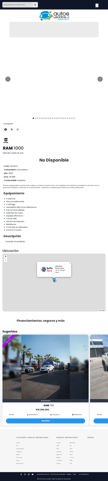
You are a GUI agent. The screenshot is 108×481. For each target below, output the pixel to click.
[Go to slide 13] (59, 118)
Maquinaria (19, 463)
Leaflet (102, 310)
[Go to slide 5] (42, 118)
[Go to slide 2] (35, 118)
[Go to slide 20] (74, 118)
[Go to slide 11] (54, 118)
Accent (58, 443)
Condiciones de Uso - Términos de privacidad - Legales (54, 474)
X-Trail (72, 457)
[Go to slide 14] (61, 118)
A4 (70, 446)
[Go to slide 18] (69, 118)
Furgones (19, 452)
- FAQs (74, 474)
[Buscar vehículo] (35, 4)
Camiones (19, 457)
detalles (45, 420)
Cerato (58, 463)
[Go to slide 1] (33, 118)
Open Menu (97, 5)
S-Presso (59, 460)
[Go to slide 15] (63, 118)
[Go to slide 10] (52, 118)
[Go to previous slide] (7, 79)
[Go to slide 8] (48, 118)
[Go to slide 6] (44, 118)
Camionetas (19, 449)
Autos (18, 443)
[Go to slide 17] (67, 118)
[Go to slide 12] (57, 118)
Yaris (71, 454)
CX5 (71, 463)
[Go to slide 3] (37, 118)
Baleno (58, 457)
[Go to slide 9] (50, 118)
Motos (18, 454)
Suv (17, 446)
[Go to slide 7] (46, 118)
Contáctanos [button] (84, 474)
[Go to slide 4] (39, 118)
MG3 (71, 460)
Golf (71, 449)
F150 (57, 449)
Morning (72, 443)
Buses (18, 460)
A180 (57, 446)
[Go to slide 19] (72, 118)
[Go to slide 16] (65, 118)
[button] (54, 280)
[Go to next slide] (100, 79)
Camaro (58, 452)
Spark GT (59, 454)
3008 (71, 452)
